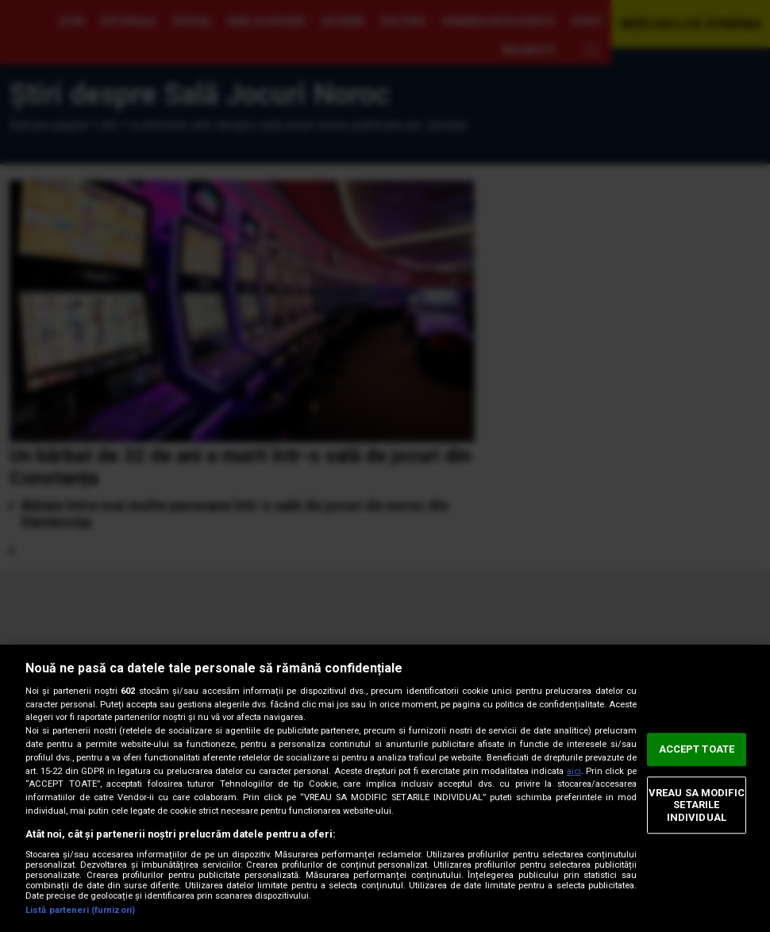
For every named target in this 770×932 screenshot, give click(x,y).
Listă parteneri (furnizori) (80, 910)
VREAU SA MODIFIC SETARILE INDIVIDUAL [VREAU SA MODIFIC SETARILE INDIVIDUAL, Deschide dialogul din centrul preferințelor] (697, 805)
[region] (385, 788)
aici (574, 771)
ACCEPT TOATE (697, 749)
